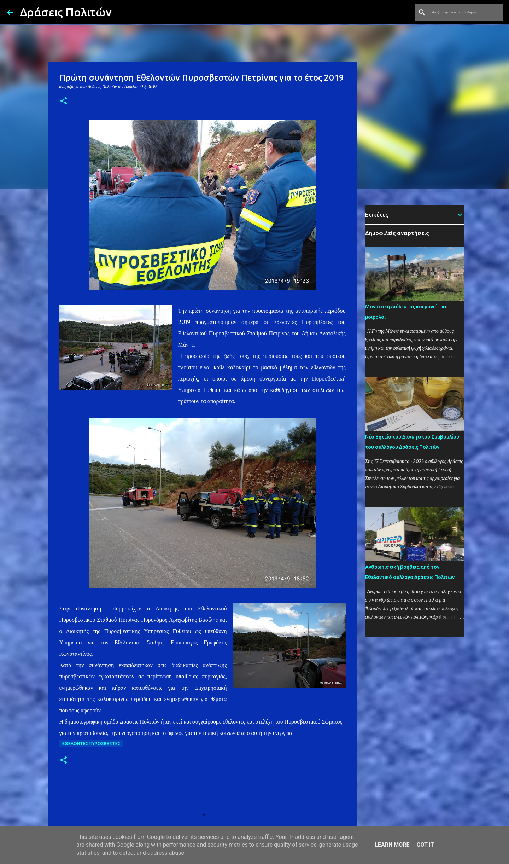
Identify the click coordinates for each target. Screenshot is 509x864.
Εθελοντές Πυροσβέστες (91, 743)
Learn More (392, 844)
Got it (425, 844)
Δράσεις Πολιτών (66, 12)
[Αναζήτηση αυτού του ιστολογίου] (466, 12)
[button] (63, 101)
